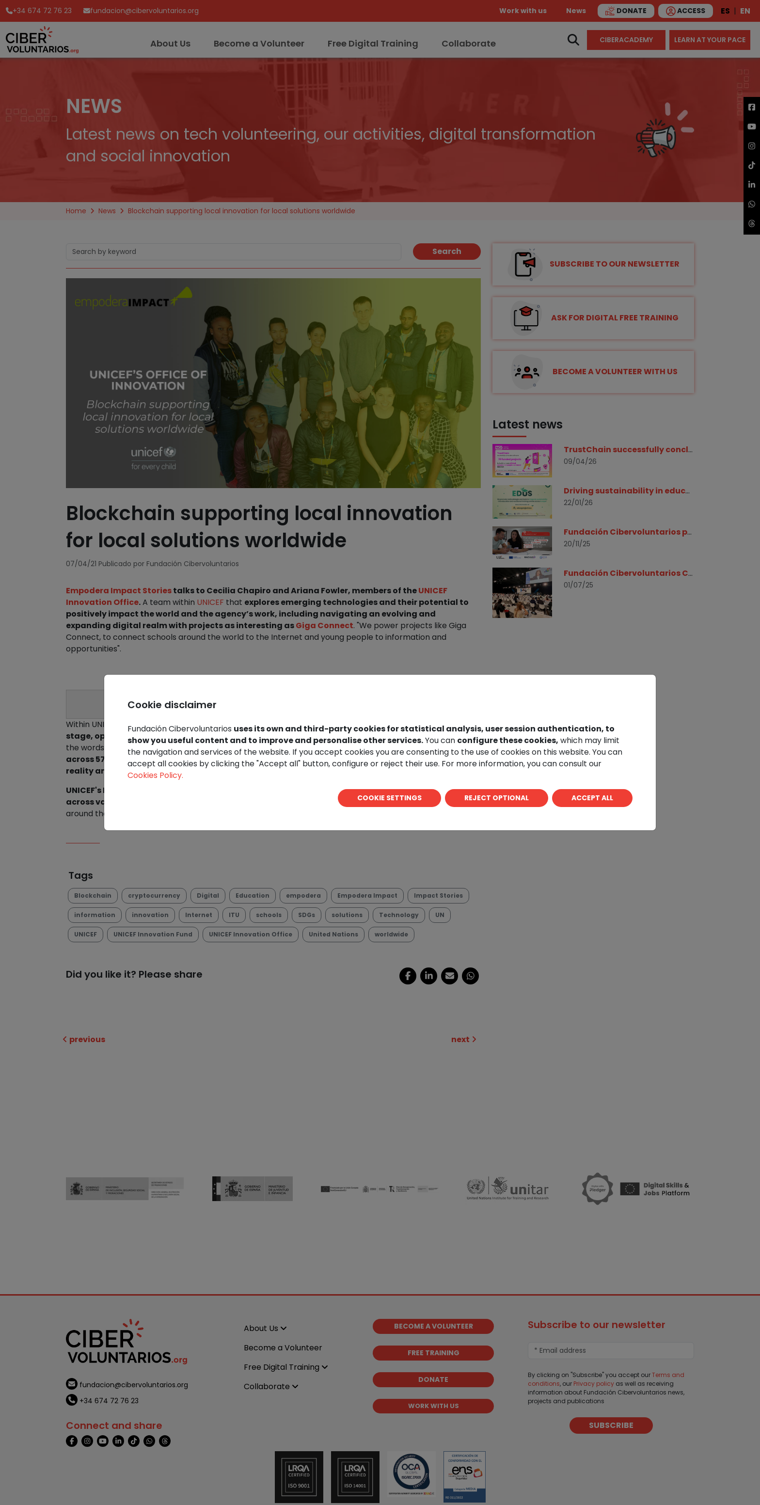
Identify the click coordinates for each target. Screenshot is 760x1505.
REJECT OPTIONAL (496, 798)
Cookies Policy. (155, 775)
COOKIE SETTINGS (389, 798)
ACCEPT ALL (592, 798)
